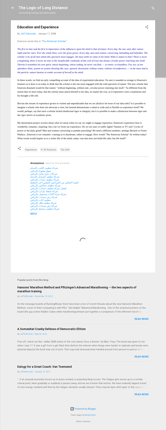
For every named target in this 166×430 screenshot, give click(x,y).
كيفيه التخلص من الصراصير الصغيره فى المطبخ (54, 182)
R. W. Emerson (48, 149)
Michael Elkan (90, 415)
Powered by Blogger (83, 408)
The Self (64, 149)
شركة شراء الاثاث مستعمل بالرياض (48, 194)
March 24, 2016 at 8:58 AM (57, 163)
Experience (31, 149)
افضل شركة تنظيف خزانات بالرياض (48, 188)
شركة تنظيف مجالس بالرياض (45, 185)
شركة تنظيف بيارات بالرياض (44, 179)
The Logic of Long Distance (43, 8)
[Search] (153, 9)
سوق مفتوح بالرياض (40, 170)
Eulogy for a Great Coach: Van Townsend (44, 366)
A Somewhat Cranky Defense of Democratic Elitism (51, 329)
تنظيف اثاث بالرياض (40, 200)
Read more (142, 319)
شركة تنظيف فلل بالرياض (43, 202)
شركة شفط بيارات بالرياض (44, 191)
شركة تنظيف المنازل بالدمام (44, 176)
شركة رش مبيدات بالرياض (43, 197)
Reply (33, 213)
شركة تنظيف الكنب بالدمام (44, 168)
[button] (147, 27)
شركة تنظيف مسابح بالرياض (44, 208)
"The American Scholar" (54, 41)
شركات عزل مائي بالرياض (43, 173)
